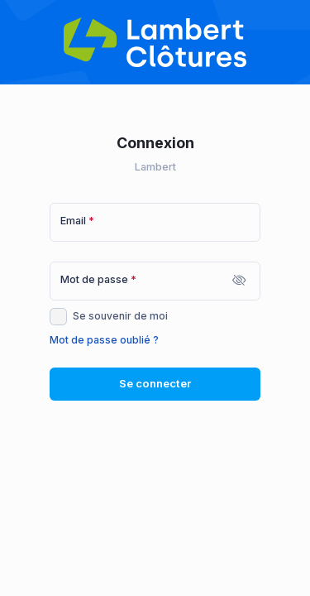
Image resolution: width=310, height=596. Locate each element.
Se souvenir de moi (120, 316)
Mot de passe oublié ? (104, 340)
